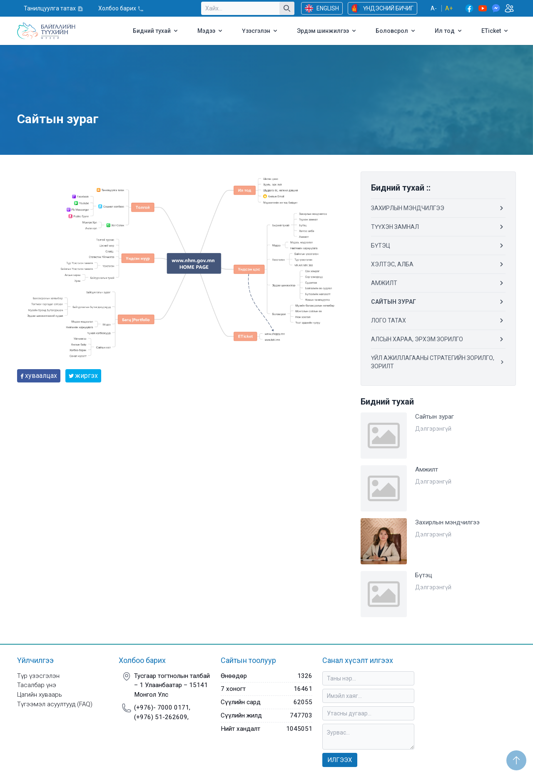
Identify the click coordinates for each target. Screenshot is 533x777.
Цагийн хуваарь (39, 694)
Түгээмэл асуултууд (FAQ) (54, 704)
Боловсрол (396, 30)
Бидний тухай (156, 30)
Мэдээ (210, 30)
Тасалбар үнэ (36, 685)
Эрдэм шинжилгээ (327, 30)
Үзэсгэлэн (260, 30)
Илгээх (339, 760)
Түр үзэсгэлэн (38, 676)
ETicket (495, 30)
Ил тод (449, 30)
